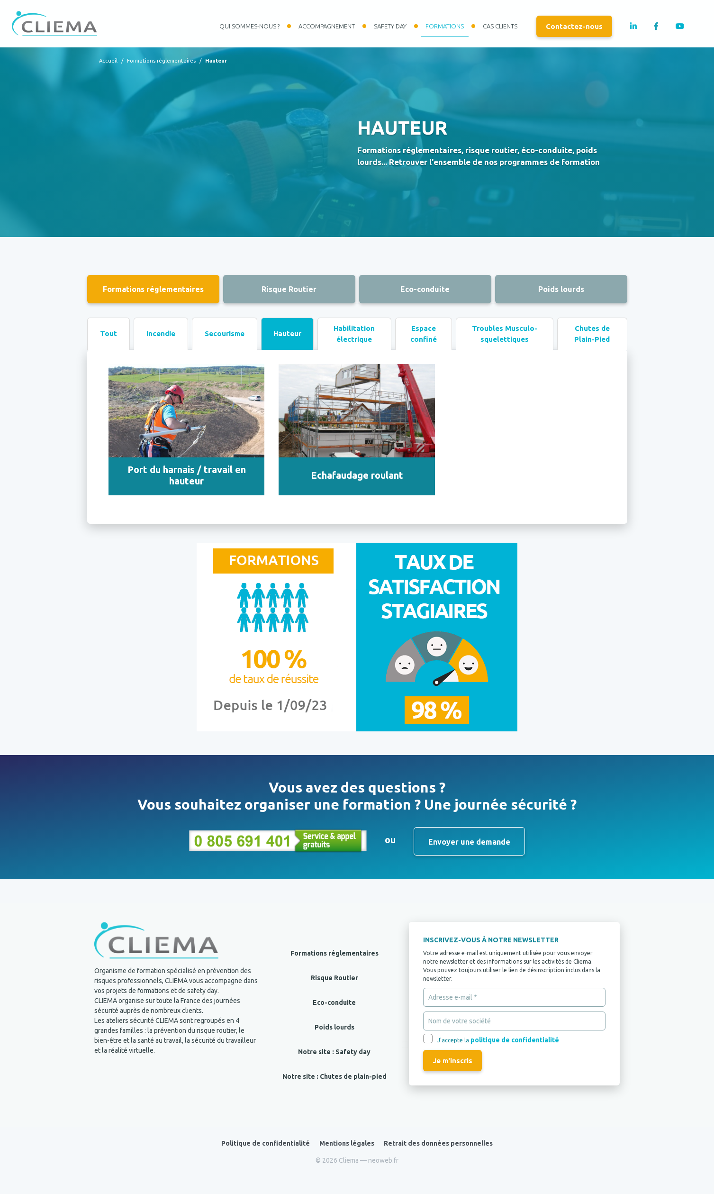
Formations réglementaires (161, 61)
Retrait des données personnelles (438, 1143)
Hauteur (287, 333)
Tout (108, 333)
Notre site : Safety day (334, 1052)
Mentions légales (346, 1143)
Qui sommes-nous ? (249, 26)
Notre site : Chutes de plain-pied (334, 1076)
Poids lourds (561, 289)
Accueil (108, 61)
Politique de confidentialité (265, 1143)
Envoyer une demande (469, 842)
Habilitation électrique (354, 333)
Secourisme (224, 333)
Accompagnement (326, 26)
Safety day (390, 26)
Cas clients (500, 26)
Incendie (160, 333)
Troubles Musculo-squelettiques (504, 333)
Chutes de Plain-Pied (592, 333)
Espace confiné (423, 333)
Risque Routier (289, 289)
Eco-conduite (425, 289)
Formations (444, 26)
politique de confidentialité (514, 1040)
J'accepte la (498, 1040)
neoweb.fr (383, 1160)
